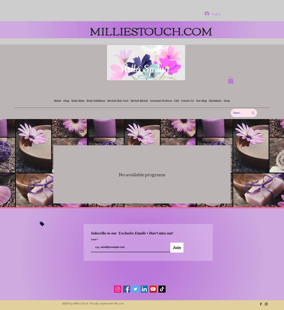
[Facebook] (126, 289)
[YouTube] (153, 289)
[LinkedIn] (144, 289)
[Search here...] (238, 113)
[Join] (176, 248)
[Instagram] (117, 289)
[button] (231, 80)
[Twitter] (135, 289)
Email (94, 239)
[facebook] (261, 304)
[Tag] (42, 224)
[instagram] (266, 304)
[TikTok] (162, 289)
